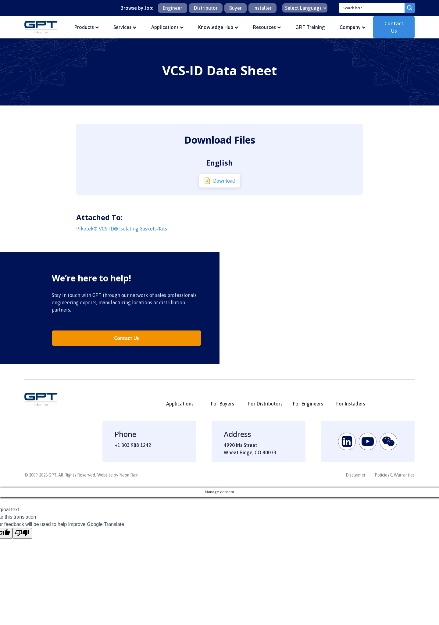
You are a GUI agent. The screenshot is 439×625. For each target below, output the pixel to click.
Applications (167, 27)
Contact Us (394, 27)
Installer (262, 8)
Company (353, 27)
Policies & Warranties (395, 475)
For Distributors (265, 403)
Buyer (235, 8)
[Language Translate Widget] (304, 7)
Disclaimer (356, 475)
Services (125, 27)
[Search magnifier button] (410, 8)
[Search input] (373, 8)
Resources (267, 27)
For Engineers (308, 403)
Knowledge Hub (218, 27)
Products (86, 27)
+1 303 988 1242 (133, 445)
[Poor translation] (22, 533)
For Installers (350, 403)
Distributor (206, 8)
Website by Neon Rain (117, 475)
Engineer (172, 8)
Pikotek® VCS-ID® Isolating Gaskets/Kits (121, 228)
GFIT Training (310, 27)
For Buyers (222, 403)
